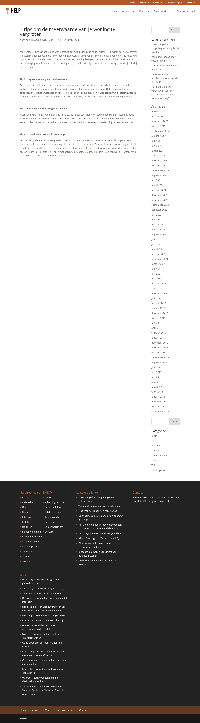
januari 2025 (158, 155)
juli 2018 (156, 367)
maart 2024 (157, 185)
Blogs (154, 435)
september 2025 (160, 130)
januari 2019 (158, 337)
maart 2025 (157, 150)
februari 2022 (158, 253)
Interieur (142, 2)
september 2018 (160, 357)
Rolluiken (27, 526)
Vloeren (26, 556)
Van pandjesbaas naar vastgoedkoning (43, 588)
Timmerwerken (159, 455)
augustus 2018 (159, 362)
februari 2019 (158, 332)
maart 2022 (157, 249)
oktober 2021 (158, 263)
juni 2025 (156, 145)
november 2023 (159, 199)
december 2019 (159, 313)
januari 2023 (158, 229)
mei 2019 (156, 322)
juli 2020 (156, 298)
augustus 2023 (159, 209)
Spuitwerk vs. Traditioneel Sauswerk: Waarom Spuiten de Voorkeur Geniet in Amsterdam (43, 690)
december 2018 (159, 342)
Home (132, 2)
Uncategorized (71, 39)
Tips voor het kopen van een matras (41, 593)
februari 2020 (158, 303)
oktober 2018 (158, 352)
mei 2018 (156, 377)
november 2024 (159, 160)
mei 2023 (156, 219)
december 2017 (159, 401)
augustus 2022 (159, 234)
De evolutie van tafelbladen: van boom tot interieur (165, 78)
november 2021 (159, 258)
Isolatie (26, 521)
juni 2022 (156, 244)
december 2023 (159, 195)
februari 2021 (158, 283)
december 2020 (159, 293)
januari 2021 (158, 288)
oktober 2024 (158, 165)
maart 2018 (157, 386)
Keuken (155, 450)
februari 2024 (158, 190)
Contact (188, 2)
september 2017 (160, 411)
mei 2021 (156, 278)
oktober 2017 (158, 406)
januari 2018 (158, 396)
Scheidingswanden (32, 536)
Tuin (153, 465)
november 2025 (159, 121)
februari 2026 (158, 116)
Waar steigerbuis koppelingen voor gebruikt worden (165, 48)
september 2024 (160, 170)
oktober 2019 (158, 318)
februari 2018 (158, 391)
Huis (153, 440)
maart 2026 (157, 111)
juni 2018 (156, 372)
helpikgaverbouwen (36, 39)
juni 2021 (156, 273)
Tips (153, 460)
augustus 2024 (159, 175)
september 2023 (160, 204)
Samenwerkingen (173, 2)
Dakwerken (28, 502)
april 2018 (156, 381)
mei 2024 (156, 180)
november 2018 (159, 347)
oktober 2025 (158, 126)
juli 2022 (156, 239)
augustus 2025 (159, 135)
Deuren (26, 507)
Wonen (156, 2)
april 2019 (156, 327)
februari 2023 (158, 224)
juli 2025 (156, 140)
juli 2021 (156, 268)
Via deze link (91, 151)
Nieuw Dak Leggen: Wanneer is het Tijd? (43, 620)
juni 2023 (156, 214)
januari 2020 (158, 308)
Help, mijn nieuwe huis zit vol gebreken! (43, 615)
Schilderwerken (30, 541)
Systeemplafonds (31, 546)
